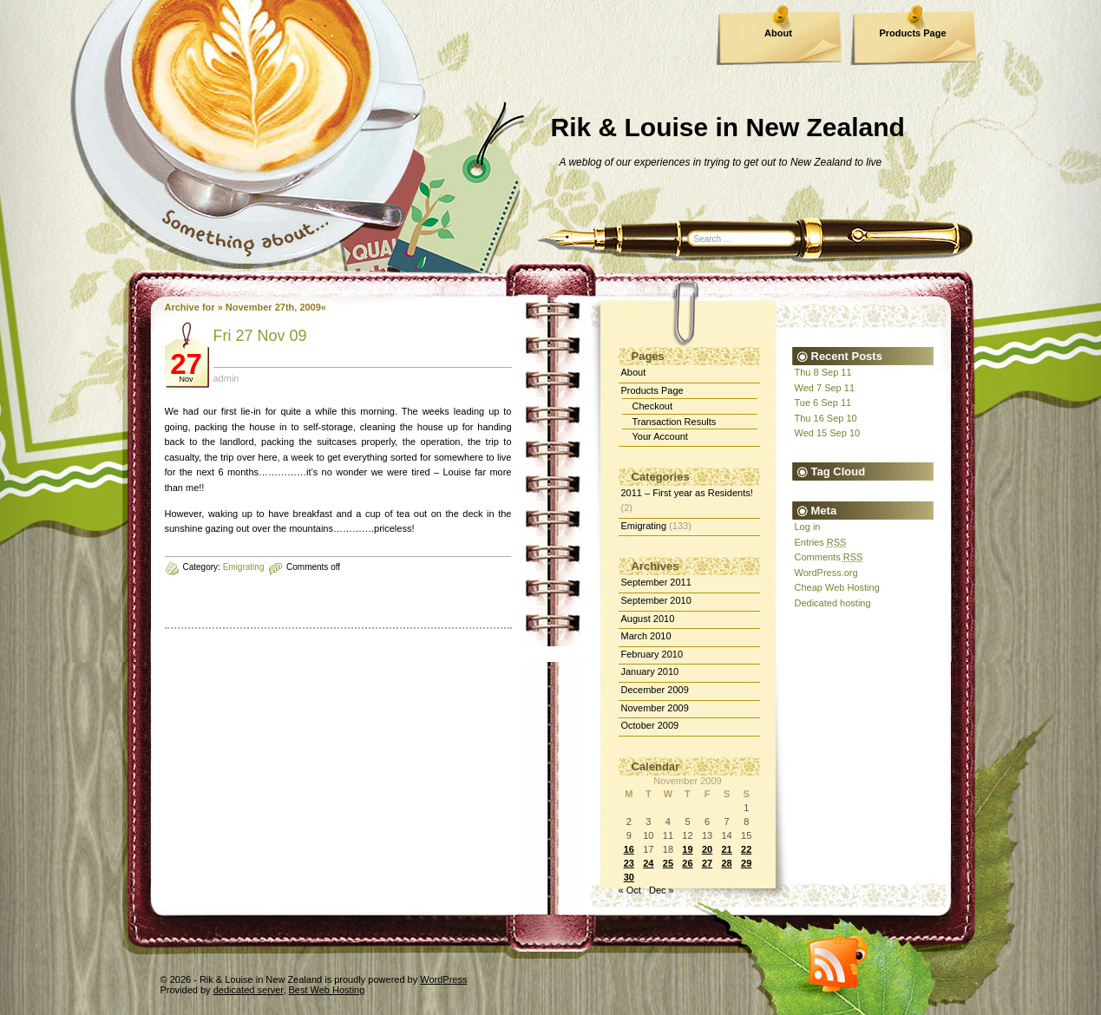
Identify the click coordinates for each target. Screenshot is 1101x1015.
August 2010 (648, 618)
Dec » (661, 890)
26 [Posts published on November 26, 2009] (687, 863)
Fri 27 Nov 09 (260, 335)
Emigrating (244, 567)
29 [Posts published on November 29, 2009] (746, 863)
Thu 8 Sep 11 (823, 372)
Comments (829, 557)
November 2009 (655, 708)
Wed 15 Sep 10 (828, 433)
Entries (821, 542)
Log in (808, 526)
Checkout (652, 406)
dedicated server (248, 990)
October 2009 (650, 725)
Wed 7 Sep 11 (825, 388)
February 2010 (652, 654)
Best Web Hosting (327, 990)
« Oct (630, 890)
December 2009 (655, 689)
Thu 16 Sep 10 (826, 418)
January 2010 (650, 671)
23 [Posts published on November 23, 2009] (629, 863)
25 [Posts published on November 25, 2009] (668, 863)
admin (226, 378)
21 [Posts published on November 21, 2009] (726, 849)
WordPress (443, 979)
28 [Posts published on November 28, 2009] (726, 863)
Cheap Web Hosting (837, 587)
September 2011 (656, 582)
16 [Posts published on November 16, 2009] (629, 849)
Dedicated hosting (833, 603)
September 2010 (656, 600)
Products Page (912, 33)
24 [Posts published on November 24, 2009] (648, 863)
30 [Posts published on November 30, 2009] (629, 877)
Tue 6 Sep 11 (823, 402)
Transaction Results (674, 421)
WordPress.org (826, 572)
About (778, 33)
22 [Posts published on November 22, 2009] (746, 849)
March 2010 (646, 636)
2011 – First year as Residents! (687, 493)
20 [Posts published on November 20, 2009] (707, 849)
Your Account (660, 436)
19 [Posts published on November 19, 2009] (687, 849)
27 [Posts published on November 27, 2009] (707, 863)
